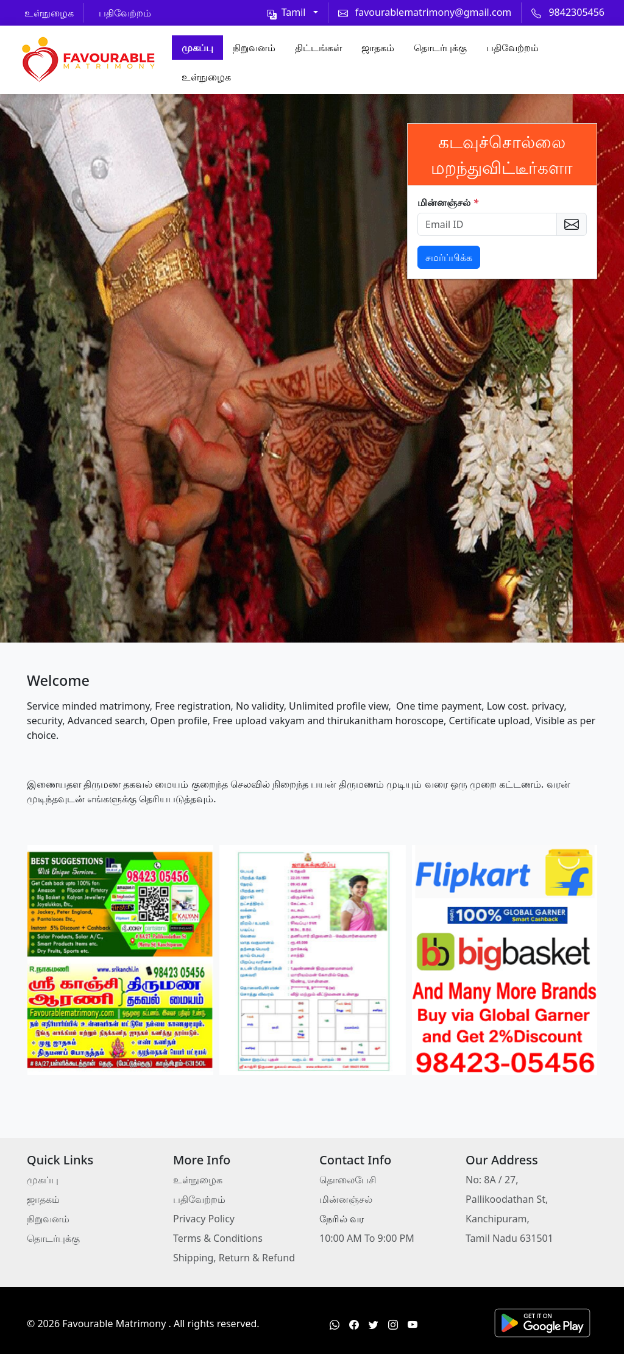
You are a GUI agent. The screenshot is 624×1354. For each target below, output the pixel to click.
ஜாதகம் (377, 47)
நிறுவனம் (254, 47)
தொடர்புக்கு (440, 47)
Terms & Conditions (218, 1238)
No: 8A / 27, (492, 1179)
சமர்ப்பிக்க (448, 257)
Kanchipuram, (498, 1218)
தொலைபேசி (348, 1179)
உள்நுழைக (206, 77)
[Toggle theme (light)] (292, 12)
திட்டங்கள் (318, 47)
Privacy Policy (204, 1218)
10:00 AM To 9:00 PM (366, 1238)
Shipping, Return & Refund (234, 1257)
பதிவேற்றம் (512, 47)
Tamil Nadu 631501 (509, 1238)
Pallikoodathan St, (507, 1199)
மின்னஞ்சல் (447, 202)
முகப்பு (197, 47)
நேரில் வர (341, 1218)
